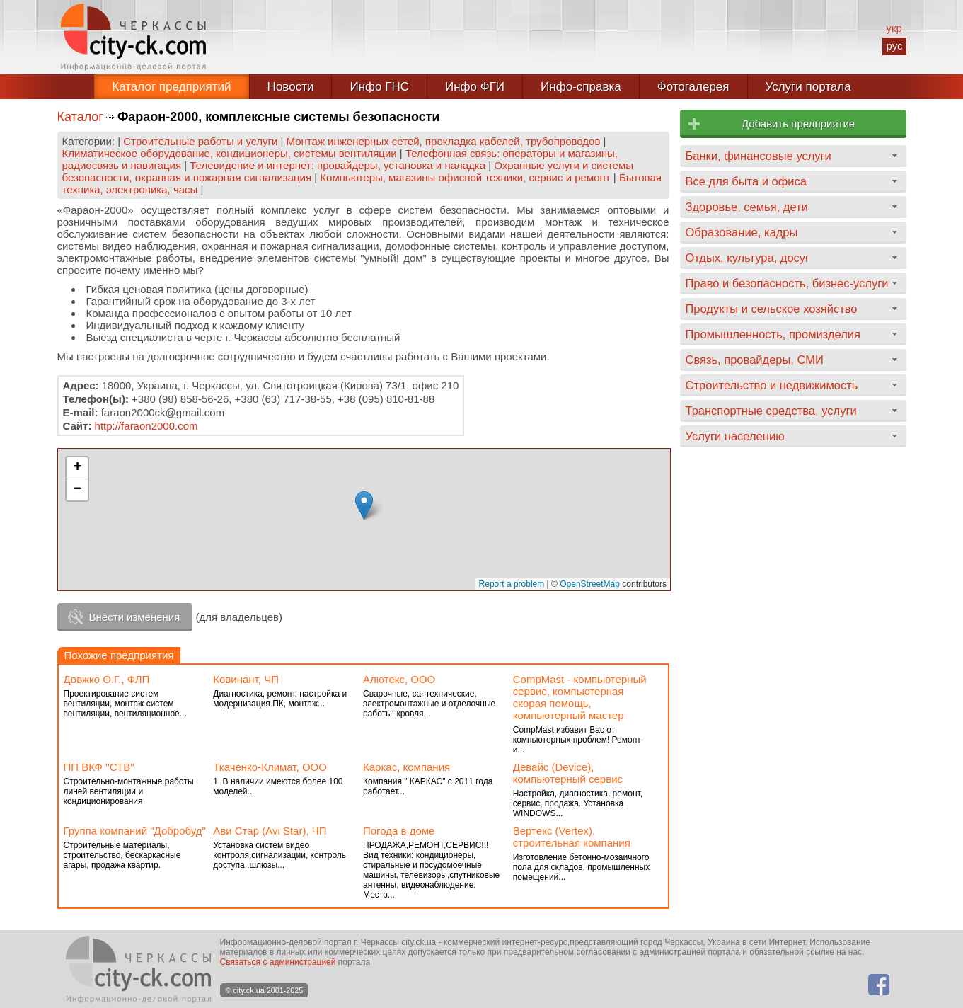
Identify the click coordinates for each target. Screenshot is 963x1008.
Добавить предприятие (798, 124)
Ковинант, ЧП (246, 679)
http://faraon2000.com (146, 426)
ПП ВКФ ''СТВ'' (99, 767)
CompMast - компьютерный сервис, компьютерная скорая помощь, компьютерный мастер (580, 697)
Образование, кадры (742, 232)
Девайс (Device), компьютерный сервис (568, 773)
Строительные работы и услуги (200, 141)
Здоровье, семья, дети (747, 206)
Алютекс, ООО (399, 679)
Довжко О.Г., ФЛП (107, 679)
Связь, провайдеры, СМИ (755, 359)
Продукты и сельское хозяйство (772, 308)
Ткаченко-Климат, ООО (270, 767)
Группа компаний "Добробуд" (135, 831)
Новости (290, 86)
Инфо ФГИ (474, 86)
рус (894, 46)
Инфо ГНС (379, 86)
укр (893, 28)
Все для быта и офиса (746, 181)
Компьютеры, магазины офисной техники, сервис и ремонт (465, 177)
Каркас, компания (406, 767)
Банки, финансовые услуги (758, 155)
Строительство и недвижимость (772, 385)
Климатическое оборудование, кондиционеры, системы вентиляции (229, 153)
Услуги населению (735, 436)
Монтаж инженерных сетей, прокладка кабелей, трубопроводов (444, 141)
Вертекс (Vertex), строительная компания (571, 837)
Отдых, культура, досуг (748, 257)
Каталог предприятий (171, 86)
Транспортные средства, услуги (771, 410)
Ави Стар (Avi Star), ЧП (269, 831)
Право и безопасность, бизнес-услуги (787, 283)
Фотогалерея (693, 86)
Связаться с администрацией (278, 962)
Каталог (80, 117)
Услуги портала (808, 86)
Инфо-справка (581, 86)
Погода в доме (398, 831)
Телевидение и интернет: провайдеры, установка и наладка (337, 165)
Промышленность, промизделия (773, 334)
